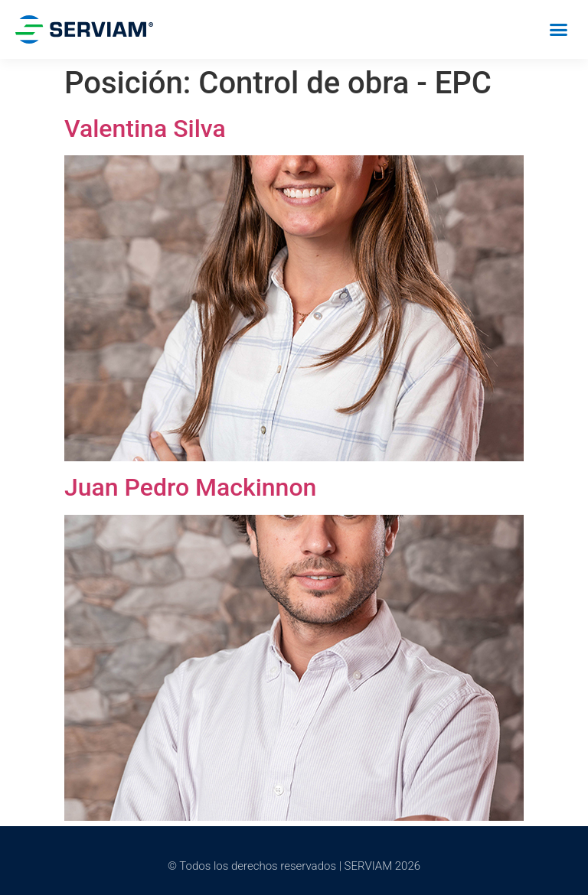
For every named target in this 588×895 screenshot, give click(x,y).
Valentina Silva (145, 128)
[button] (558, 29)
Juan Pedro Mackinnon (190, 487)
